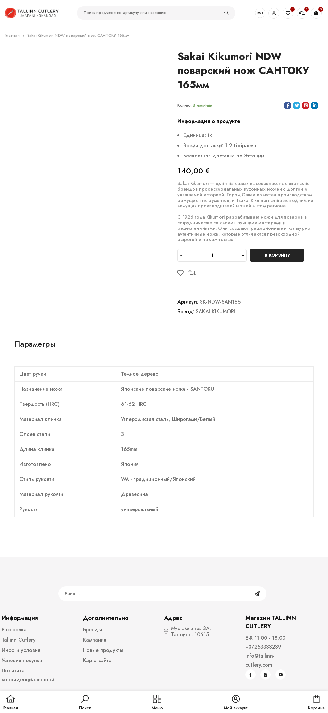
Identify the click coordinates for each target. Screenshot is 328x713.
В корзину (277, 255)
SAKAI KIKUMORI (215, 311)
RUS (260, 12)
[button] (85, 702)
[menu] (157, 702)
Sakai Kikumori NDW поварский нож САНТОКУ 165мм (78, 35)
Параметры (34, 343)
